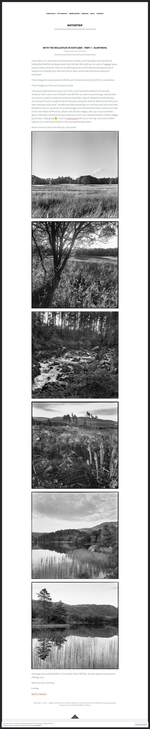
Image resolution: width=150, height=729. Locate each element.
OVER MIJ (84, 13)
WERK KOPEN (74, 13)
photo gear (82, 51)
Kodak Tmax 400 (92, 703)
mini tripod (72, 118)
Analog (66, 51)
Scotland (88, 705)
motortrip (73, 705)
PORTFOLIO (50, 13)
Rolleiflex (81, 705)
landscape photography (107, 703)
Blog (92, 13)
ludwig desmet (64, 705)
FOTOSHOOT (62, 13)
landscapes (74, 51)
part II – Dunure (39, 693)
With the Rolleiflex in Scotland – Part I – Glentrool (75, 47)
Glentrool (82, 703)
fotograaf (75, 703)
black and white (65, 703)
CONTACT (100, 13)
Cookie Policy (38, 725)
